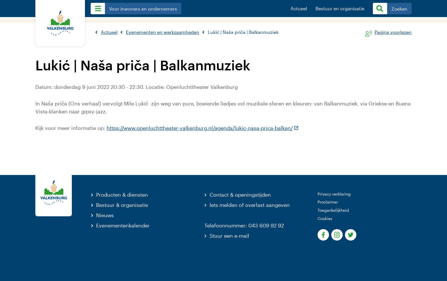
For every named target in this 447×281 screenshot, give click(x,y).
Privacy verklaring (334, 194)
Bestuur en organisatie (340, 8)
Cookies (325, 218)
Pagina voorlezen (393, 32)
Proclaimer (328, 201)
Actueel (298, 8)
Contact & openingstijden (240, 195)
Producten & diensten (122, 195)
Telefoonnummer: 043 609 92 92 (244, 225)
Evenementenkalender (123, 225)
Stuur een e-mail (229, 236)
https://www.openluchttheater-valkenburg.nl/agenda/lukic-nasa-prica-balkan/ (203, 128)
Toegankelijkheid (333, 210)
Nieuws (105, 215)
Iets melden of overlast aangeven (250, 205)
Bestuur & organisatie (122, 205)
